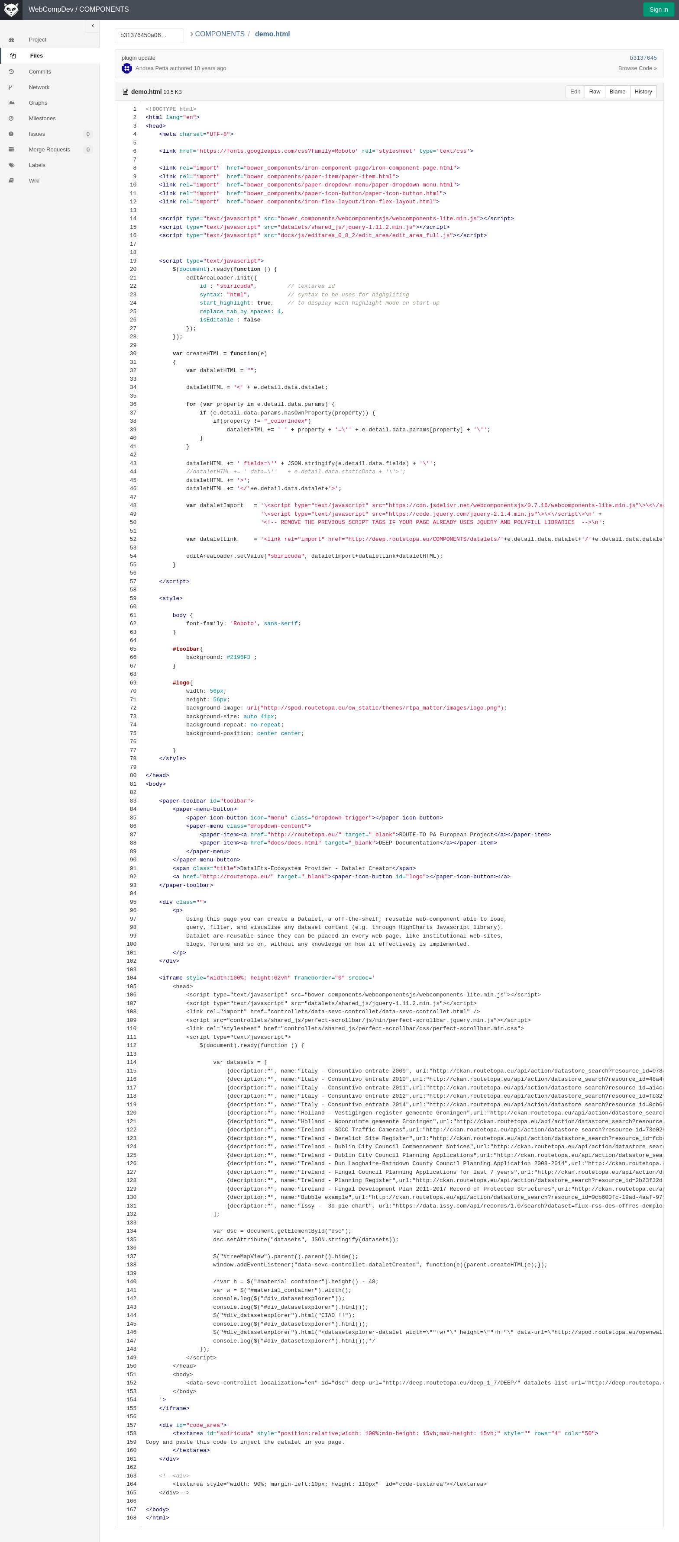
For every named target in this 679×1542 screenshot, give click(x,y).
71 (128, 699)
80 (128, 775)
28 (128, 336)
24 (128, 302)
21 (128, 277)
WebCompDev (51, 9)
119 (128, 1104)
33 (128, 378)
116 (128, 1079)
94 (128, 893)
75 (128, 733)
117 (128, 1087)
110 (128, 1028)
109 (128, 1020)
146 (128, 1332)
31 (128, 362)
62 (128, 623)
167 (128, 1509)
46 (128, 488)
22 (128, 285)
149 (128, 1357)
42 (128, 454)
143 (128, 1307)
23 (128, 294)
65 (128, 648)
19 (128, 260)
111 (128, 1037)
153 (128, 1391)
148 (128, 1348)
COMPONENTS (104, 9)
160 (128, 1450)
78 (128, 758)
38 (128, 420)
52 (128, 539)
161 (128, 1458)
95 (128, 902)
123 (128, 1138)
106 (128, 994)
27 (128, 328)
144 (128, 1315)
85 (128, 817)
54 (128, 555)
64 (128, 640)
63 (128, 632)
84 (128, 809)
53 (128, 547)
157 (128, 1425)
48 (128, 505)
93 (128, 885)
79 (128, 767)
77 (128, 750)
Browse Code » (637, 68)
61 (128, 615)
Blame (618, 91)
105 (128, 986)
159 (128, 1442)
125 (128, 1155)
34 (128, 387)
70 (128, 690)
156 (128, 1416)
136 (128, 1247)
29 (128, 345)
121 (128, 1121)
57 (128, 581)
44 (128, 471)
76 (128, 741)
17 (128, 243)
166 (128, 1500)
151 (128, 1374)
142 (128, 1298)
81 (128, 783)
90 (128, 859)
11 (128, 193)
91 (128, 868)
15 (128, 227)
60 (128, 606)
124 (128, 1146)
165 (128, 1492)
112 (128, 1045)
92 (128, 876)
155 (128, 1408)
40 (128, 437)
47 (128, 497)
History (643, 91)
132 (128, 1214)
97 (128, 918)
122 (128, 1129)
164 (128, 1483)
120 (128, 1112)
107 (128, 1003)
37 (128, 412)
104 (128, 977)
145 (128, 1323)
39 (128, 429)
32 (128, 370)
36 (128, 404)
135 (128, 1239)
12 (128, 201)
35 (128, 395)
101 (128, 952)
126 (128, 1163)
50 (128, 522)
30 (128, 353)
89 (128, 851)
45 (128, 480)
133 (128, 1222)
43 (128, 463)
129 (128, 1188)
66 (128, 657)
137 (128, 1256)
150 (128, 1365)
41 (128, 446)
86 (128, 825)
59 (128, 598)
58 (128, 589)
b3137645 (643, 58)
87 (128, 834)
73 (128, 716)
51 (128, 530)
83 (128, 800)
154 (128, 1399)
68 (128, 674)
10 (128, 184)
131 (128, 1205)
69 (128, 682)
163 (128, 1475)
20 (128, 269)
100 (128, 944)
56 (128, 572)
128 (128, 1180)
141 (128, 1290)
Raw (595, 91)
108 (128, 1011)
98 (128, 927)
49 (128, 513)
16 (128, 235)
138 (128, 1264)
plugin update (138, 58)
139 (128, 1273)
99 (128, 935)
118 (128, 1095)
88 (128, 842)
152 (128, 1382)
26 (128, 319)
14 (128, 218)
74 (128, 724)
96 (128, 910)
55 (128, 564)
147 (128, 1340)
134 (128, 1230)
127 (128, 1172)
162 (128, 1467)
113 (128, 1053)
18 (128, 252)
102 (128, 960)
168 (128, 1517)
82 (128, 792)
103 (128, 969)
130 (128, 1197)
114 (128, 1062)
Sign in (659, 9)
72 (128, 707)
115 (128, 1070)
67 (128, 665)
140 (128, 1281)
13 (128, 210)
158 (128, 1433)
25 (128, 311)
